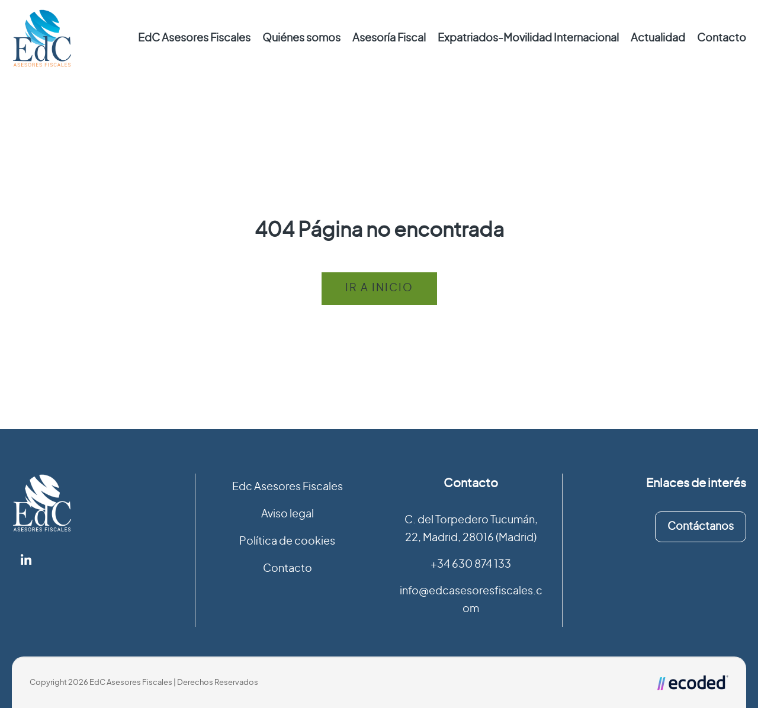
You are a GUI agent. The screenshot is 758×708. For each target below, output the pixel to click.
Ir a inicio (379, 288)
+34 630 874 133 (471, 564)
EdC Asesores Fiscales (194, 38)
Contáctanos (700, 527)
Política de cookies (287, 541)
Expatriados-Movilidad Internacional (528, 38)
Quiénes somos (301, 38)
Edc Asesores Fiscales (287, 487)
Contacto (721, 38)
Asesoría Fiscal (389, 38)
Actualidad (658, 38)
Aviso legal (287, 514)
